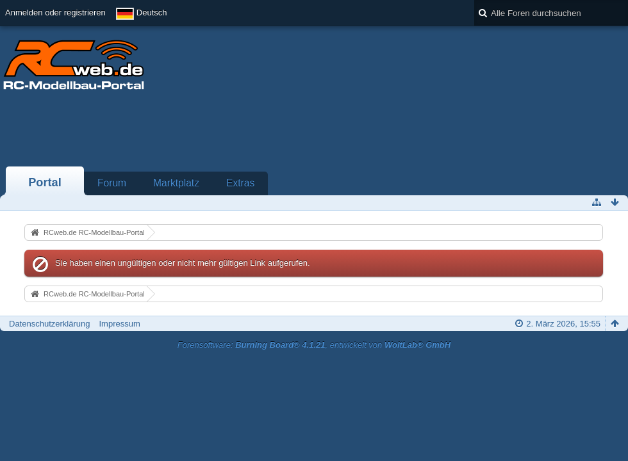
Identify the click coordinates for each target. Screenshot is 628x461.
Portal (45, 182)
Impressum (119, 323)
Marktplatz (176, 182)
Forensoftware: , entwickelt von (314, 345)
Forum (111, 182)
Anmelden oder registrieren (55, 12)
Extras (240, 182)
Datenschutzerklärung (49, 323)
